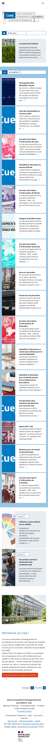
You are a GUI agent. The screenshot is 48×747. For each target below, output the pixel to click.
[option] (24, 51)
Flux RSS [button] (38, 688)
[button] (43, 3)
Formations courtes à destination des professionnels (28, 562)
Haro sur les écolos (27, 272)
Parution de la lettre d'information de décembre (27, 323)
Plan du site (12, 721)
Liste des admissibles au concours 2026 (29, 112)
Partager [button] (25, 688)
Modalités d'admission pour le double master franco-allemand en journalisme (28, 379)
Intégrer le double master (30, 218)
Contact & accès (25, 711)
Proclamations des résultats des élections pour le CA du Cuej (29, 403)
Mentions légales (26, 721)
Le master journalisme (28, 44)
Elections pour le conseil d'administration (29, 451)
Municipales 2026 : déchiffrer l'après (27, 84)
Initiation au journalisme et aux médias (29, 523)
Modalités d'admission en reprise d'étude (30, 166)
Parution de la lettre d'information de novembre (27, 480)
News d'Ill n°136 (26, 426)
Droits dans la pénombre (29, 295)
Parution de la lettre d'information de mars (29, 140)
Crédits (37, 721)
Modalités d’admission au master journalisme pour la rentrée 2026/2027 (30, 352)
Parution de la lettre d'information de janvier (29, 245)
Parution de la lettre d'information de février (29, 191)
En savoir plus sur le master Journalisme (20, 675)
